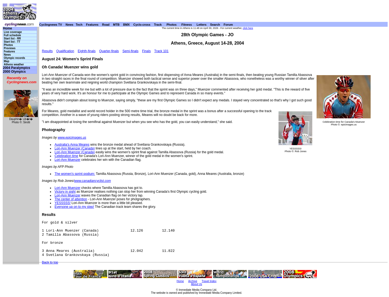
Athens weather (14, 64)
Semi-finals (130, 51)
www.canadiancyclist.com (92, 181)
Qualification (65, 51)
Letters (202, 24)
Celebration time (66, 156)
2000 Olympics (14, 72)
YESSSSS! (63, 203)
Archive (192, 281)
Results (47, 51)
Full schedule (12, 35)
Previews (9, 48)
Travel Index (209, 281)
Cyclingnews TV (50, 24)
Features (92, 24)
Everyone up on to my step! (74, 207)
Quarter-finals (109, 51)
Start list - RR (12, 38)
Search (215, 24)
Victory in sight (65, 191)
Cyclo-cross (141, 24)
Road (106, 24)
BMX (126, 24)
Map (6, 61)
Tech (79, 24)
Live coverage (13, 32)
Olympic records (14, 57)
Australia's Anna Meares (72, 144)
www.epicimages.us (72, 137)
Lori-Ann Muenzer (67, 160)
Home (7, 28)
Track (158, 24)
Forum (228, 24)
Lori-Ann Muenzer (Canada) (75, 148)
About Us (196, 284)
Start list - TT (12, 41)
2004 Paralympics (16, 68)
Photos (171, 24)
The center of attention (71, 199)
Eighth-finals (87, 51)
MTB (116, 24)
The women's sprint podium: (75, 174)
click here (248, 28)
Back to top (50, 262)
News (69, 24)
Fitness (186, 24)
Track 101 (161, 51)
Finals (146, 51)
